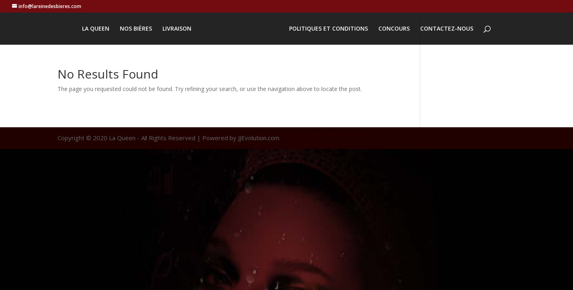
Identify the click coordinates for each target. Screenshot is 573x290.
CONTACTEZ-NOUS (446, 29)
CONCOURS (394, 29)
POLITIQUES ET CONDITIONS (328, 29)
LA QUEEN (95, 29)
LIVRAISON (176, 29)
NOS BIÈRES (136, 29)
